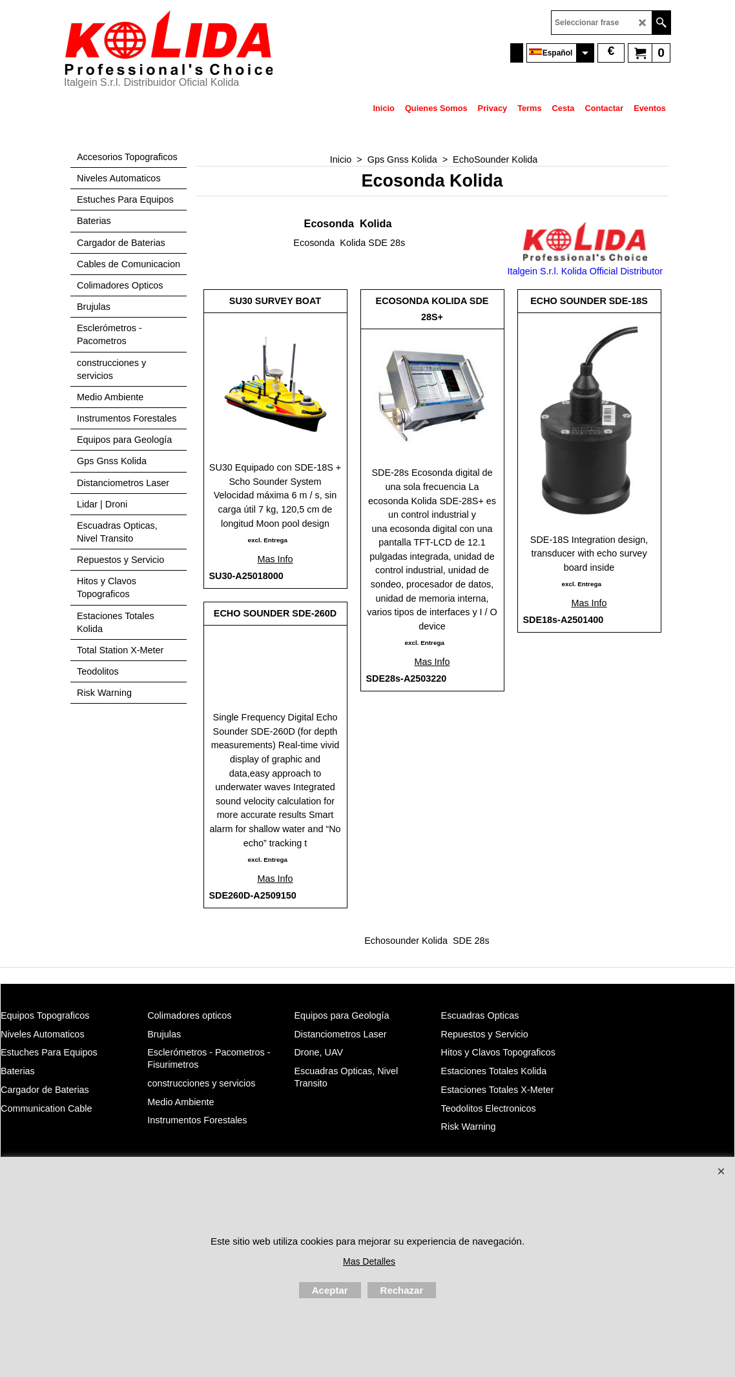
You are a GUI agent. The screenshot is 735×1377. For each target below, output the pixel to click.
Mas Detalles (369, 1261)
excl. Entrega (267, 540)
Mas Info (275, 559)
